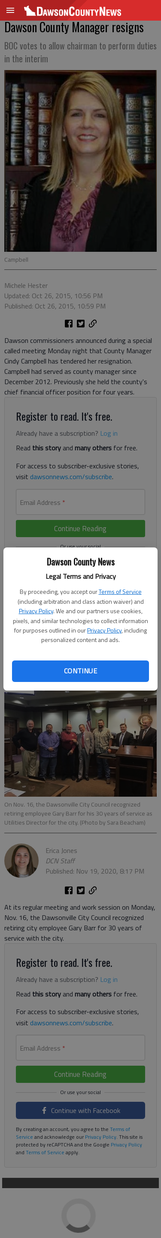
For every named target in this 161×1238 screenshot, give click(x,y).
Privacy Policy (36, 610)
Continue (80, 671)
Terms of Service (120, 591)
